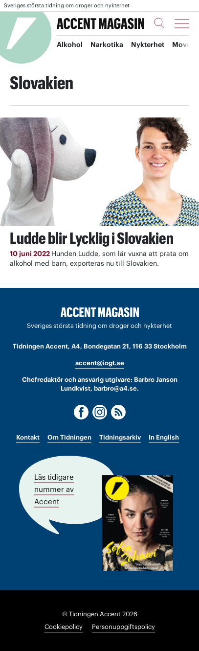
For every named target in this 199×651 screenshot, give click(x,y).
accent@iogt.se (99, 363)
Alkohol (70, 44)
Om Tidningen (69, 437)
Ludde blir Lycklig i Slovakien (92, 238)
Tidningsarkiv (120, 437)
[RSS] (118, 412)
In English (164, 437)
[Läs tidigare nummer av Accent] (137, 523)
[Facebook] (81, 412)
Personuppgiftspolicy (123, 627)
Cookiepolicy (63, 627)
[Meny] (182, 23)
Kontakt (28, 437)
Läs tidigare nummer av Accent (54, 489)
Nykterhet (147, 44)
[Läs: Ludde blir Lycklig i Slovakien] (99, 171)
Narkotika (106, 44)
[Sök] (159, 23)
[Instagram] (99, 412)
